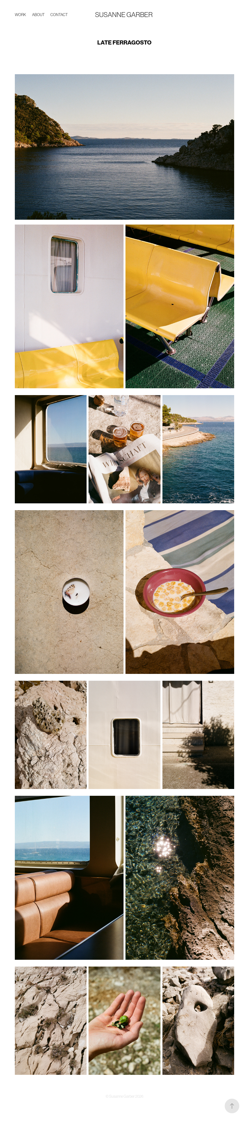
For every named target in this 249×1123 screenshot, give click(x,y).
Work (20, 14)
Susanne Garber (124, 14)
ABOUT (38, 14)
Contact (59, 14)
